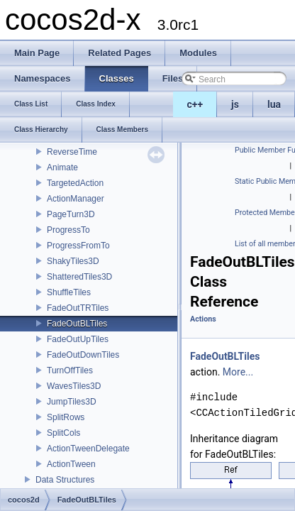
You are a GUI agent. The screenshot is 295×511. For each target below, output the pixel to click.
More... (238, 372)
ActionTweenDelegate (88, 449)
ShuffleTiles (69, 292)
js (235, 104)
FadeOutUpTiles (77, 339)
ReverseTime (72, 152)
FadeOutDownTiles (83, 355)
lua (274, 104)
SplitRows (65, 417)
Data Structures (64, 480)
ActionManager (75, 199)
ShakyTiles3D (73, 261)
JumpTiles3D (71, 402)
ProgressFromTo (78, 246)
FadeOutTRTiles (77, 308)
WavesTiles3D (74, 386)
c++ (195, 104)
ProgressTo (68, 230)
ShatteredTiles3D (79, 277)
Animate (62, 167)
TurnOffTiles (70, 370)
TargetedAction (75, 183)
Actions (203, 319)
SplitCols (63, 433)
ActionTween (71, 464)
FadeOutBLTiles (77, 324)
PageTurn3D (71, 214)
